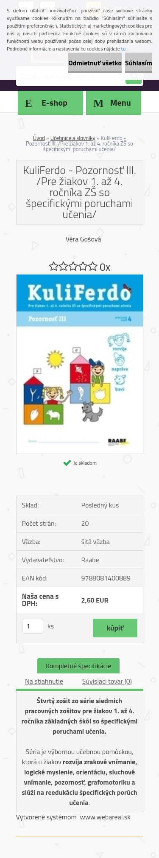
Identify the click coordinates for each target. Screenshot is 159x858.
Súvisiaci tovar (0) (107, 681)
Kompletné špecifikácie (78, 666)
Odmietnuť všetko (95, 63)
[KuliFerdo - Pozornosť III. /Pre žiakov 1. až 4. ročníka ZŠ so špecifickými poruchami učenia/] (80, 278)
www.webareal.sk (105, 817)
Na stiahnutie (44, 681)
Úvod (39, 138)
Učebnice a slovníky (72, 138)
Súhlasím (138, 63)
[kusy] (32, 626)
